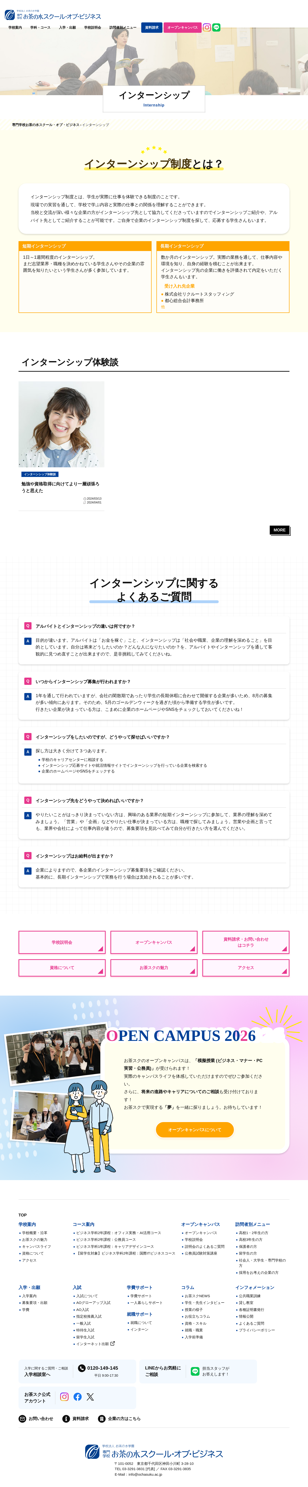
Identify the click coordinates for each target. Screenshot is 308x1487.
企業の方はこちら (127, 1424)
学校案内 (98, 15)
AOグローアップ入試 (93, 1308)
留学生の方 (248, 1258)
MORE (279, 531)
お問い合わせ (42, 1424)
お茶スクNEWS (197, 1301)
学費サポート (141, 1301)
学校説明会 (175, 15)
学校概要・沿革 (34, 1238)
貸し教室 (246, 1308)
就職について (141, 1328)
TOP (23, 1220)
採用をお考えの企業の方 (259, 1278)
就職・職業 (194, 1335)
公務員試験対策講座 (201, 1258)
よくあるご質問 (251, 1328)
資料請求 (234, 15)
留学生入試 (85, 1342)
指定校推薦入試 (89, 1322)
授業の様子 (194, 1315)
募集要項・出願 (34, 1308)
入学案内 (29, 1301)
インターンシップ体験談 (41, 474)
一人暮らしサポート (146, 1308)
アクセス (246, 971)
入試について (87, 1301)
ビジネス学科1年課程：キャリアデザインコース (115, 1251)
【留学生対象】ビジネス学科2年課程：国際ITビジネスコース (125, 1258)
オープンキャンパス (265, 15)
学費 (25, 1315)
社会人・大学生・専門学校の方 (262, 1268)
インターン (139, 1335)
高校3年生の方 (251, 1245)
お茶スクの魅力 (154, 971)
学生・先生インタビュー (205, 1308)
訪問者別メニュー (205, 15)
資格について (62, 971)
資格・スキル (195, 1328)
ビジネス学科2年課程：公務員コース (106, 1245)
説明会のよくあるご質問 (205, 1251)
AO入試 (82, 1315)
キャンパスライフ (36, 1251)
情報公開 (246, 1322)
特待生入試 (85, 1335)
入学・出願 (150, 15)
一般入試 (83, 1328)
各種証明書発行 (251, 1315)
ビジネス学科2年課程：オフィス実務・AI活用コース (118, 1238)
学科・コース (123, 15)
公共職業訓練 (250, 1301)
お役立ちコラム (197, 1322)
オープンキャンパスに (195, 1134)
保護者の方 (248, 1251)
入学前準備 (194, 1342)
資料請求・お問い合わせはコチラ (246, 945)
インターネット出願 (92, 1349)
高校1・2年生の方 (253, 1238)
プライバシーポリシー (257, 1335)
